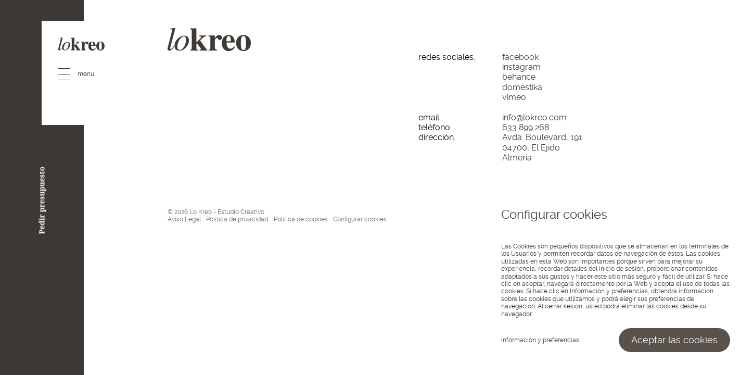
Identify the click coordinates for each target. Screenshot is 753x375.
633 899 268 (525, 127)
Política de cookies (301, 219)
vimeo (514, 97)
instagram (521, 67)
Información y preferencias (540, 340)
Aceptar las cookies (674, 339)
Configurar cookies (360, 219)
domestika (522, 87)
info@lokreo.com (534, 117)
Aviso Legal (184, 219)
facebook (520, 57)
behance (518, 77)
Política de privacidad (237, 219)
